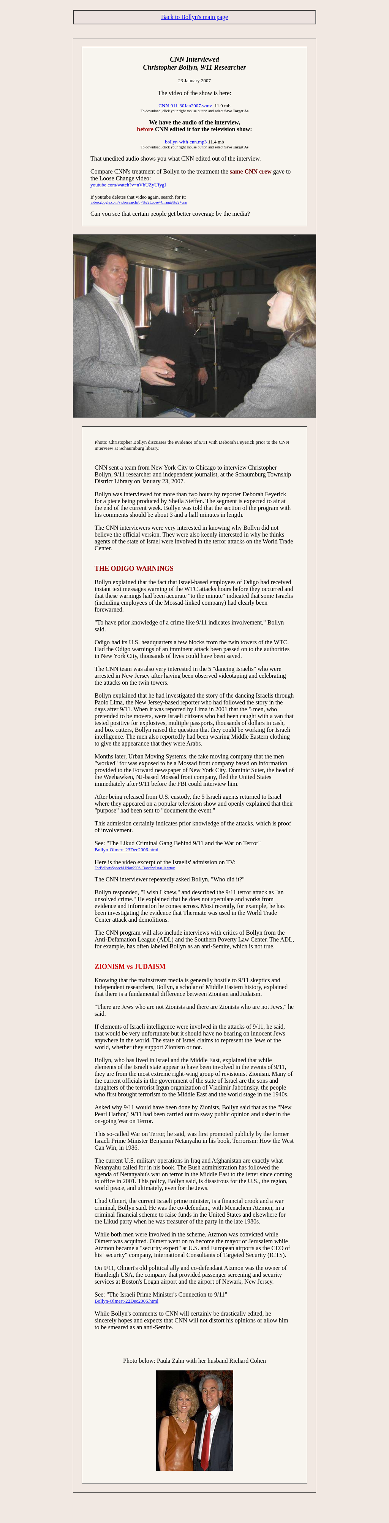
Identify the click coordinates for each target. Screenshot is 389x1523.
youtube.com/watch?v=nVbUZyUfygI (128, 185)
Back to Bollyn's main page (194, 17)
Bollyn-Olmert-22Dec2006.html (126, 1301)
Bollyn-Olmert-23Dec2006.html (126, 849)
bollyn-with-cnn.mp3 (186, 142)
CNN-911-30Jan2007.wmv (185, 105)
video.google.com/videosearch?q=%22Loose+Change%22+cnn (138, 202)
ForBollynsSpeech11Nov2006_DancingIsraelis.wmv (135, 868)
